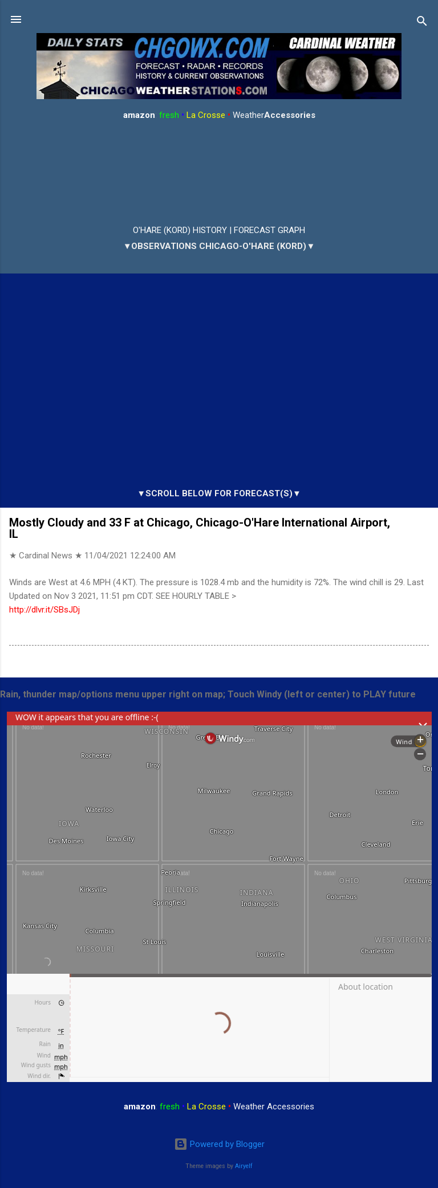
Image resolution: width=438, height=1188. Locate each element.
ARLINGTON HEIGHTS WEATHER (219, 173)
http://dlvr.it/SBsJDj (44, 610)
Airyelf (244, 1166)
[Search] (422, 23)
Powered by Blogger (219, 1144)
